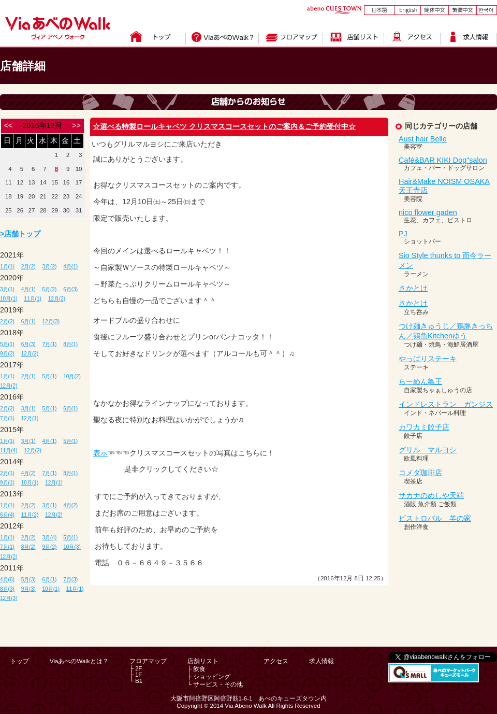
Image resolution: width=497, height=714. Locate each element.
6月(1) (28, 321)
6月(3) (70, 289)
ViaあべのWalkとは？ (79, 661)
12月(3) (51, 321)
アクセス (276, 661)
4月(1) (70, 266)
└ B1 (135, 681)
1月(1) (7, 266)
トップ (19, 661)
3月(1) (7, 289)
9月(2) (7, 353)
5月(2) (49, 289)
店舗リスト (202, 661)
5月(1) (7, 344)
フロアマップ (148, 661)
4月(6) (7, 579)
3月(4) (49, 537)
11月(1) (32, 299)
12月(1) (30, 418)
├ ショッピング (208, 677)
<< (8, 125)
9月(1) (7, 482)
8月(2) (28, 547)
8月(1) (70, 344)
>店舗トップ (20, 234)
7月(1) (49, 344)
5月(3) (28, 579)
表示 (100, 453)
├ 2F (135, 668)
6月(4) (7, 515)
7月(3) (70, 579)
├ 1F (135, 675)
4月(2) (28, 473)
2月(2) (28, 266)
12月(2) (57, 299)
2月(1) (28, 376)
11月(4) (9, 450)
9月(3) (28, 589)
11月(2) (30, 515)
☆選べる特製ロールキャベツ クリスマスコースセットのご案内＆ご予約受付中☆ (224, 126)
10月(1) (9, 299)
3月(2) (49, 266)
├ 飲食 (196, 669)
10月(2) (72, 376)
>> (76, 125)
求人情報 (321, 661)
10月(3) (72, 547)
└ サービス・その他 (215, 684)
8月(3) (7, 589)
